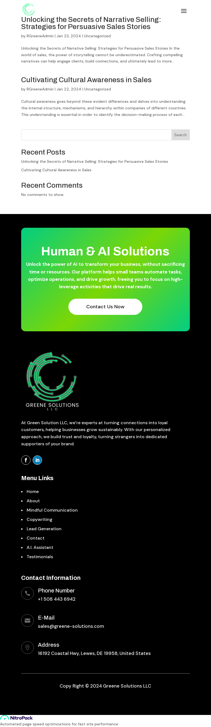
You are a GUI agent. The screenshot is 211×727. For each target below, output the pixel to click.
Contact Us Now (105, 306)
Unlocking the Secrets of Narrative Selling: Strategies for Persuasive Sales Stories (91, 23)
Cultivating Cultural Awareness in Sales (86, 80)
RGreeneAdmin (40, 35)
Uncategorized (97, 35)
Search (180, 134)
